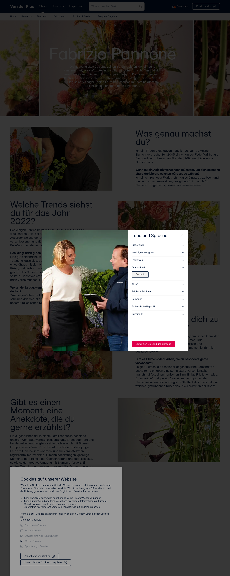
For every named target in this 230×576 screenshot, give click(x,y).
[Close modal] (181, 233)
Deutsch (140, 271)
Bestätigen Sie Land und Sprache (153, 341)
